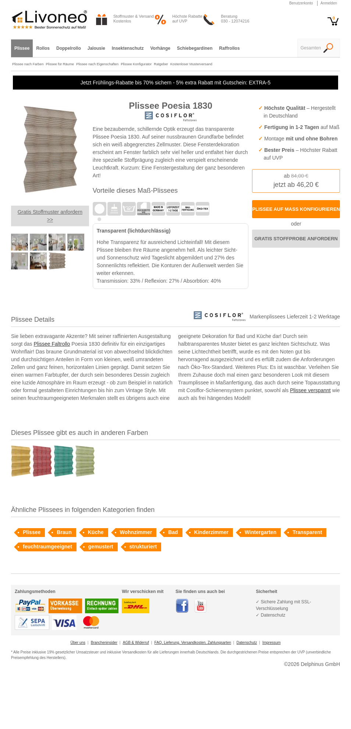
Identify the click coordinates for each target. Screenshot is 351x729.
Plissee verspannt (310, 390)
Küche (96, 532)
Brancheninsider (104, 643)
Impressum (271, 643)
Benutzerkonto (301, 3)
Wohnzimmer (136, 532)
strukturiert (143, 547)
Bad (173, 532)
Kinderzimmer (211, 532)
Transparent (307, 532)
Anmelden (328, 3)
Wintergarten (260, 532)
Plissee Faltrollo (51, 344)
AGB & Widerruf (136, 643)
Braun (64, 532)
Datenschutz (247, 643)
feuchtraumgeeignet (47, 547)
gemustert (100, 547)
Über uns (77, 643)
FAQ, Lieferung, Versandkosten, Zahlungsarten (193, 643)
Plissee (31, 532)
